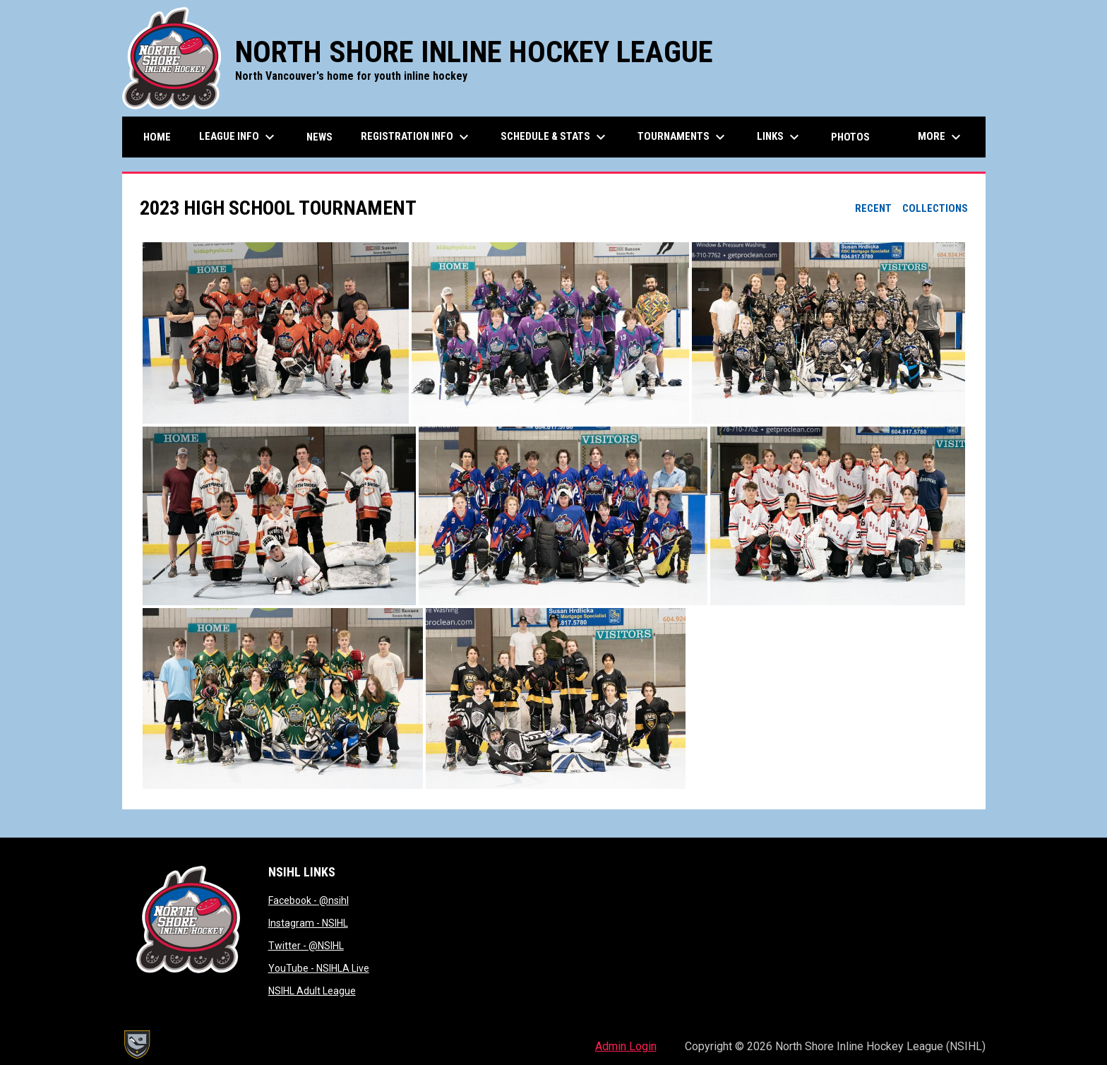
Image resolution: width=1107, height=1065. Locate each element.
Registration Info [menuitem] (416, 137)
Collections (935, 208)
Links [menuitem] (780, 137)
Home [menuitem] (157, 137)
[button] (276, 333)
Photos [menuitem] (850, 137)
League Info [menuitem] (238, 137)
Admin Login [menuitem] (626, 1046)
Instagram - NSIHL (308, 923)
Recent (873, 208)
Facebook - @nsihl (308, 900)
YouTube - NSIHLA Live (318, 968)
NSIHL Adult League (312, 990)
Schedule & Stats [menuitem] (555, 137)
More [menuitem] (941, 137)
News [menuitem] (319, 137)
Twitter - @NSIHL (306, 945)
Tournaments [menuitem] (683, 137)
